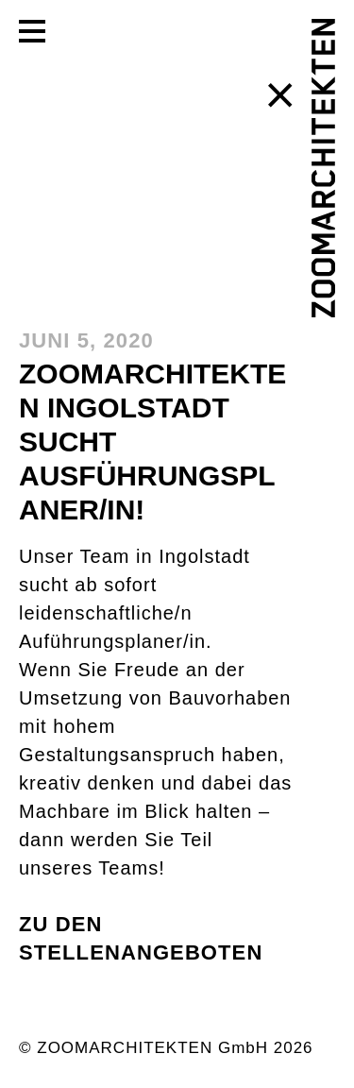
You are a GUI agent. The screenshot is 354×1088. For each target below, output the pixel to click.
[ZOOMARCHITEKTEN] (323, 168)
